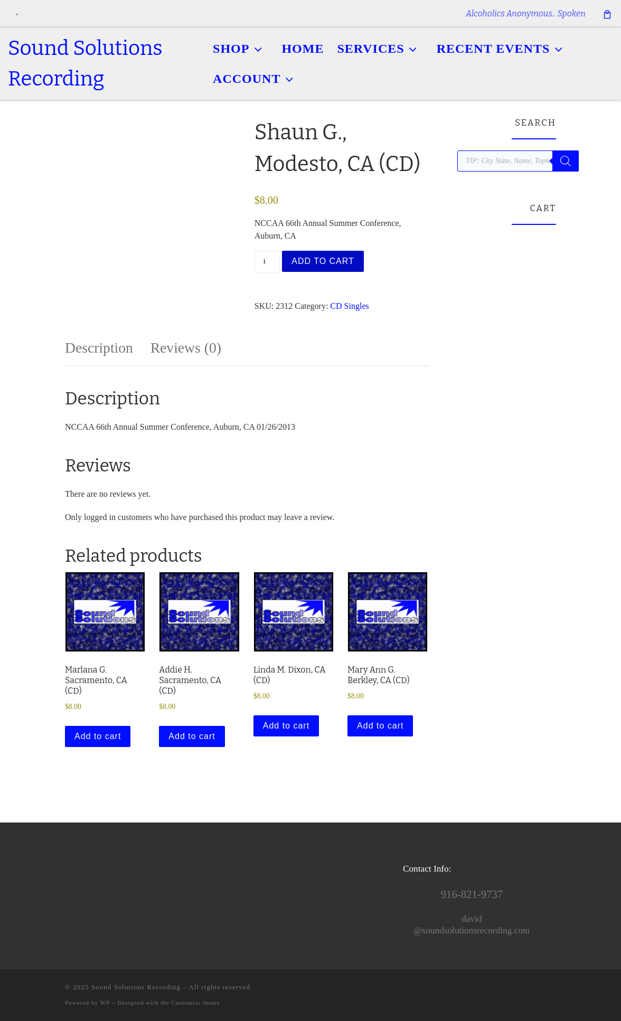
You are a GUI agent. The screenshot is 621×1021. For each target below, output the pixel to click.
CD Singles (349, 305)
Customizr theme (196, 1002)
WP (105, 1002)
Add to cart (322, 261)
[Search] (565, 161)
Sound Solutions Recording (136, 987)
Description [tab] (99, 347)
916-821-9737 (472, 894)
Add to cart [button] (97, 736)
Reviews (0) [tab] (185, 347)
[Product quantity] (267, 261)
